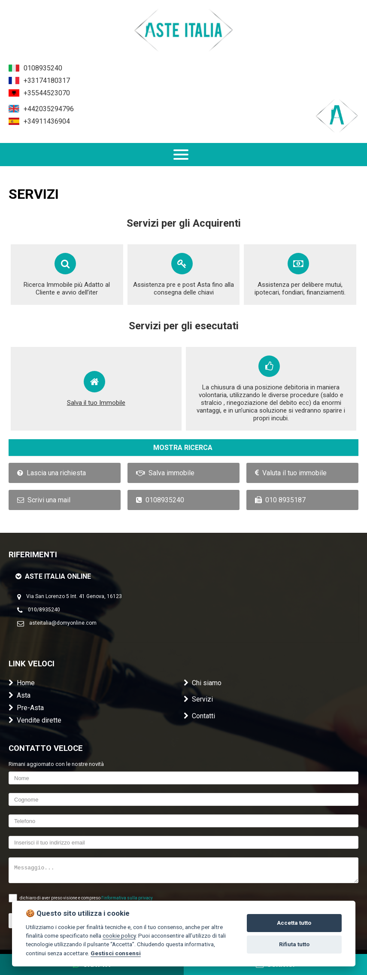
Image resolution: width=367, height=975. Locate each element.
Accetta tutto (294, 923)
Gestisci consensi (116, 953)
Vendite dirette (35, 720)
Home (22, 683)
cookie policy (119, 935)
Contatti (199, 716)
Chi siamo (202, 683)
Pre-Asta (26, 708)
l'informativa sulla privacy (127, 898)
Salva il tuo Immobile (96, 403)
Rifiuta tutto (294, 944)
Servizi (198, 699)
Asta (19, 695)
